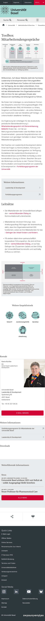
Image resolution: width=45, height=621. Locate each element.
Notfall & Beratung (7, 559)
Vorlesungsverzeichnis (9, 571)
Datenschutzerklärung (30, 599)
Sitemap (4, 603)
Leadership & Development (15, 188)
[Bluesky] (41, 592)
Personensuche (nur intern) (11, 546)
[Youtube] (28, 592)
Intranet (4, 580)
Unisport (4, 576)
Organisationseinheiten (17, 2)
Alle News (22, 498)
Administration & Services (26, 25)
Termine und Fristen (8, 563)
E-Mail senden (22, 413)
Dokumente (28, 2)
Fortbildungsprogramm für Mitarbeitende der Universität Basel (18, 429)
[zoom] (22, 53)
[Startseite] (3, 25)
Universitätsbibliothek (8, 567)
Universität (11, 25)
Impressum (5, 599)
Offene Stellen (6, 538)
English (5, 2)
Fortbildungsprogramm (13, 194)
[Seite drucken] (33, 516)
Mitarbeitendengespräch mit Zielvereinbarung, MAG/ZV (19, 127)
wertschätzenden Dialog (19, 213)
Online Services (6, 542)
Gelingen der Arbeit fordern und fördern (22, 233)
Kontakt (4, 607)
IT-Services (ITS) (7, 555)
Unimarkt (4, 551)
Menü (37, 20)
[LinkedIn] (16, 592)
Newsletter (26, 603)
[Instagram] (3, 592)
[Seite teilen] (11, 516)
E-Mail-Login (5, 534)
